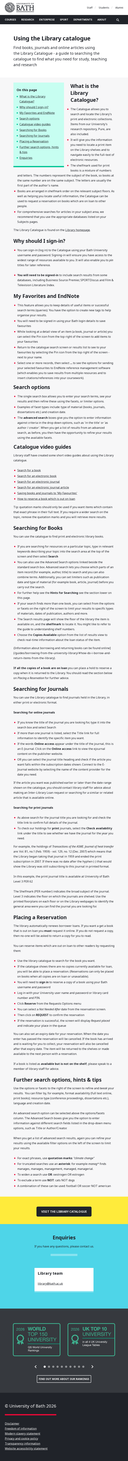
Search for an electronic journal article (43, 487)
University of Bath (21, 7)
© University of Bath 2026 (30, 1406)
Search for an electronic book (36, 476)
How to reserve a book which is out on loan (46, 499)
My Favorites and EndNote (37, 113)
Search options (29, 119)
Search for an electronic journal (38, 482)
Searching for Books (32, 130)
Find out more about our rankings (64, 1379)
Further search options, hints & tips (39, 149)
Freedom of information (21, 1429)
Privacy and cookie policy (21, 1438)
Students (104, 7)
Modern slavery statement (22, 1434)
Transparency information (22, 1443)
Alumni (119, 7)
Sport (64, 19)
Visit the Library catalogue (64, 1212)
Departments (82, 19)
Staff (90, 7)
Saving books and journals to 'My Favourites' (47, 493)
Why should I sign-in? (33, 107)
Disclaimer (12, 1424)
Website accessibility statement (26, 1448)
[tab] (45, 1367)
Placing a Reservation (33, 141)
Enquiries (25, 158)
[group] (36, 1339)
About (101, 19)
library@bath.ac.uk (50, 1284)
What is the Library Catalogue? (32, 98)
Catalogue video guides (35, 124)
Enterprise (47, 19)
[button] (35, 1366)
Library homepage (77, 230)
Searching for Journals (34, 136)
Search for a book (29, 470)
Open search (118, 20)
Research (27, 19)
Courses (10, 19)
